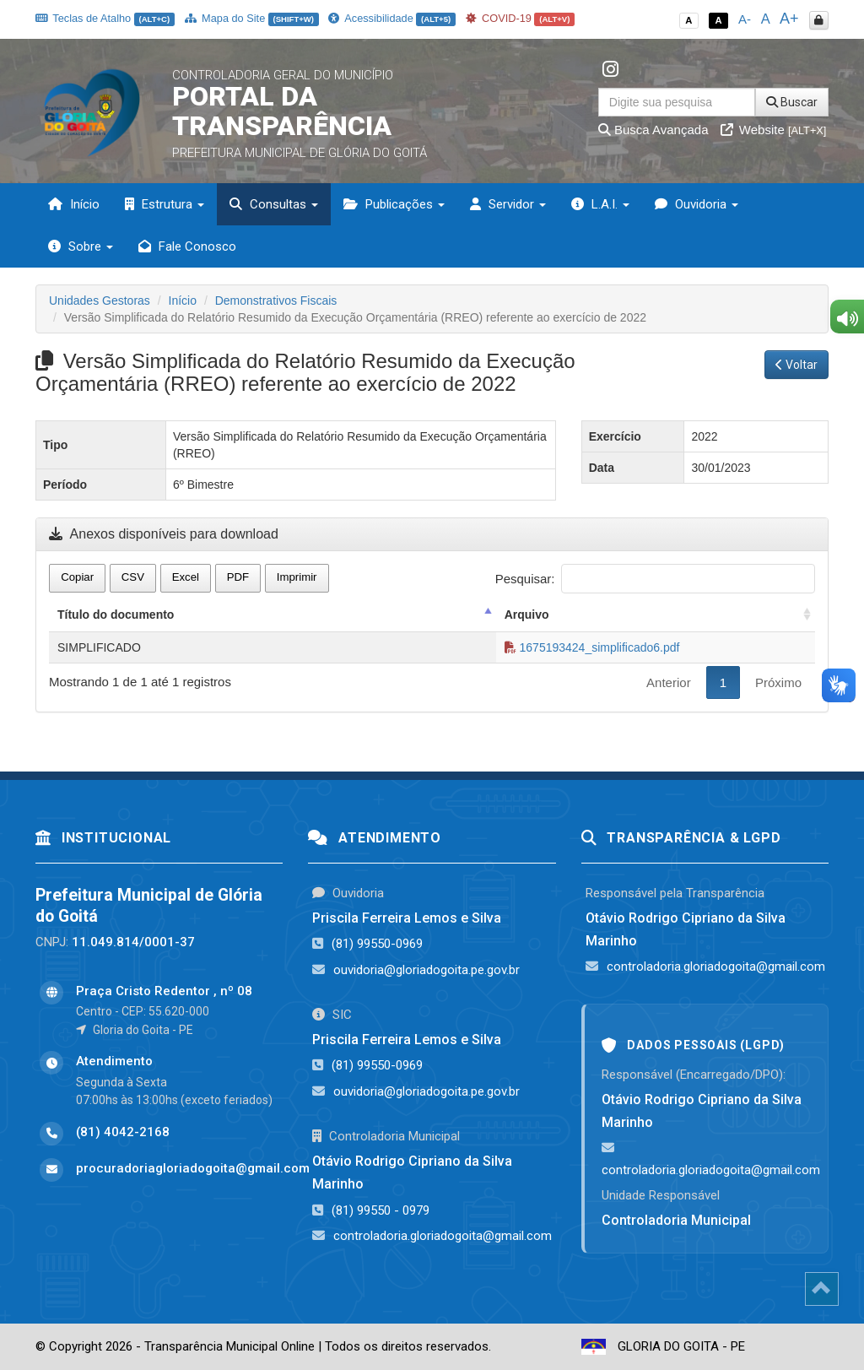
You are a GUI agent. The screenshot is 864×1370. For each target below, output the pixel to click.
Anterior (668, 682)
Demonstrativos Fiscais (276, 300)
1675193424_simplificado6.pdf (592, 647)
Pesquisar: (655, 578)
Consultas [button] (274, 204)
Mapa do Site (252, 18)
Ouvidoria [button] (696, 204)
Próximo (778, 682)
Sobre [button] (80, 246)
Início (74, 204)
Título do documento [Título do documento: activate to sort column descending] (115, 614)
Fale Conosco (187, 246)
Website (774, 129)
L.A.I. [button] (600, 204)
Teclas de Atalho (105, 18)
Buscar (792, 102)
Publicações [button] (394, 204)
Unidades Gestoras (99, 300)
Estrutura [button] (164, 204)
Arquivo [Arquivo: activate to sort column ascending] (527, 614)
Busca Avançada (653, 129)
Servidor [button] (508, 204)
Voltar (796, 364)
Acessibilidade (391, 18)
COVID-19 (520, 18)
